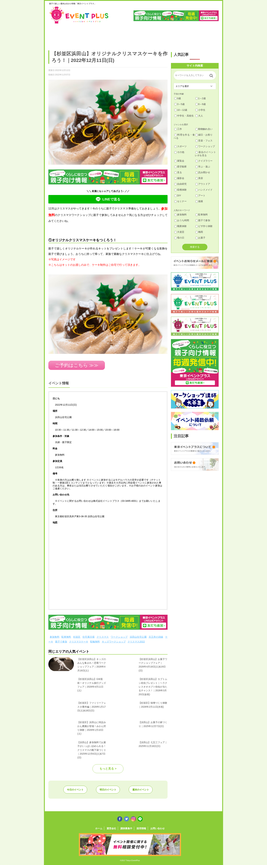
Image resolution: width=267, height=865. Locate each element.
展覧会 (179, 160)
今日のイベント (75, 789)
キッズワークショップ (114, 641)
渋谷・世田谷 (122, 35)
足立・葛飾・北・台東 (57, 35)
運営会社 (111, 828)
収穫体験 (180, 189)
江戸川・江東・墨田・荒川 (187, 35)
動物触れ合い (204, 129)
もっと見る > (107, 768)
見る (178, 172)
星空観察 (180, 166)
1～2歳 (200, 98)
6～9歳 (200, 104)
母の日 (179, 237)
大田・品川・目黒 (144, 35)
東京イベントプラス (79, 14)
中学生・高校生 (184, 115)
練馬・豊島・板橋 (79, 35)
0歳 (177, 98)
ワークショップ (119, 636)
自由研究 (180, 184)
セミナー (180, 201)
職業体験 (180, 226)
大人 (199, 115)
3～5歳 (179, 104)
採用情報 (141, 828)
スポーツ (180, 146)
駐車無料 (66, 636)
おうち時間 (181, 220)
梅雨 (199, 232)
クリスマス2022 (136, 641)
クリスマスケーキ (78, 641)
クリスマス (103, 636)
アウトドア (202, 184)
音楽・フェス (204, 140)
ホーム (98, 828)
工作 (178, 129)
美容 (199, 178)
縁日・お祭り (204, 134)
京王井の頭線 (156, 636)
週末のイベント (140, 789)
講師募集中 (126, 828)
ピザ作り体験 (204, 226)
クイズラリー (204, 160)
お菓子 (200, 237)
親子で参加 (61, 641)
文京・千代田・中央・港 (165, 35)
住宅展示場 (88, 636)
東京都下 (209, 35)
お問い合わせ (157, 828)
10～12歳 (180, 110)
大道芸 (179, 232)
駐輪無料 (95, 641)
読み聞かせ (202, 172)
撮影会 (179, 178)
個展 (199, 201)
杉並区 (77, 636)
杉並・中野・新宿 (101, 35)
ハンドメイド (204, 189)
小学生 (200, 110)
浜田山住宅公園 (138, 636)
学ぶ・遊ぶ (202, 166)
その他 (179, 152)
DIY (177, 195)
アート (200, 195)
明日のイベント (108, 789)
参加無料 (54, 636)
